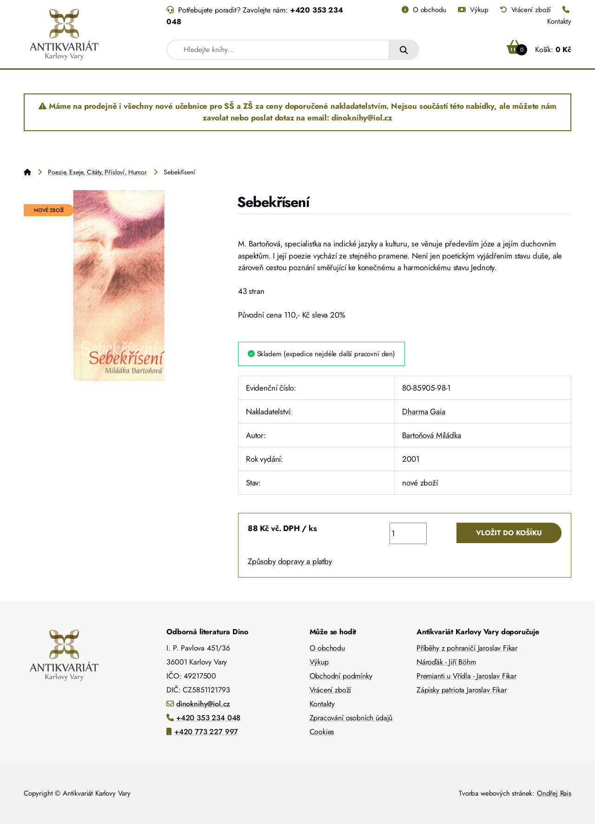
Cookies (322, 731)
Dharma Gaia (423, 411)
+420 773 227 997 (206, 731)
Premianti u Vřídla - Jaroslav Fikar (466, 676)
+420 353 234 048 (208, 717)
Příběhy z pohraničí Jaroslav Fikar (466, 648)
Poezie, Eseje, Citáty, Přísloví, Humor (97, 172)
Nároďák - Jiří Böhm (446, 662)
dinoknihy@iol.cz (203, 703)
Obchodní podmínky (341, 676)
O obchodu (424, 10)
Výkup (473, 10)
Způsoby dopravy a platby (290, 561)
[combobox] (278, 50)
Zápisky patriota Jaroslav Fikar (461, 689)
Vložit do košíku (509, 533)
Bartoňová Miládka (431, 435)
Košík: (539, 49)
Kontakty (322, 703)
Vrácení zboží (525, 10)
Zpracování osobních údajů (351, 717)
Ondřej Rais (554, 793)
